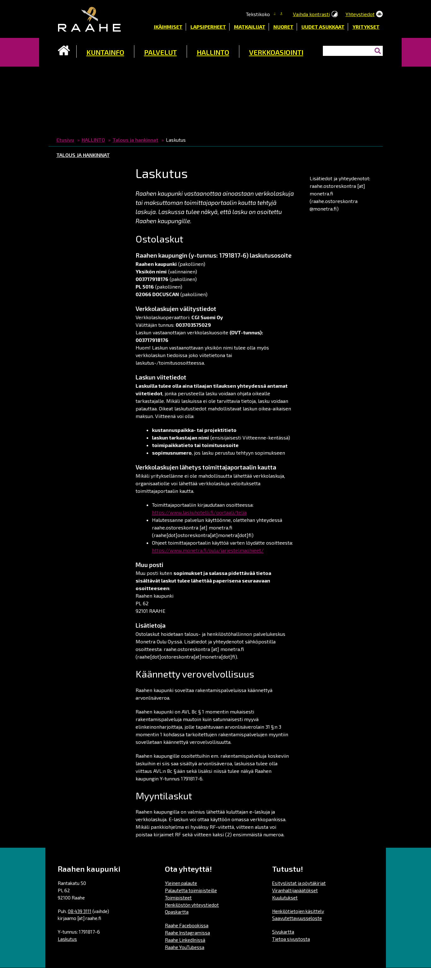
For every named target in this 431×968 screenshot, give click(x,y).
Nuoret (283, 27)
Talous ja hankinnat (135, 140)
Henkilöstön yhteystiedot (192, 905)
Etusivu (64, 50)
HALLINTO (213, 52)
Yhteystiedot (360, 14)
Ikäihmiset (168, 27)
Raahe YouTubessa (184, 947)
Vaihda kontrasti (311, 14)
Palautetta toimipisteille (191, 890)
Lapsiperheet (208, 27)
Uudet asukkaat (323, 27)
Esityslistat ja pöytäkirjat (299, 883)
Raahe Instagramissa (187, 932)
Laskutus (67, 939)
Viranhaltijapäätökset (295, 890)
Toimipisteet (178, 897)
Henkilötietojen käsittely (298, 911)
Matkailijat (249, 27)
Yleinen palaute (181, 883)
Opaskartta (177, 912)
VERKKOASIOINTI (276, 52)
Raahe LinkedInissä (185, 940)
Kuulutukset (285, 897)
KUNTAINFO (105, 52)
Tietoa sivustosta (291, 939)
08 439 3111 (79, 911)
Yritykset (366, 27)
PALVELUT (160, 52)
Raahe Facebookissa (186, 925)
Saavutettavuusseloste (297, 918)
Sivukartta (283, 932)
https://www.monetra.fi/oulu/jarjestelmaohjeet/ (208, 550)
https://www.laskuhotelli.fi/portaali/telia (199, 512)
